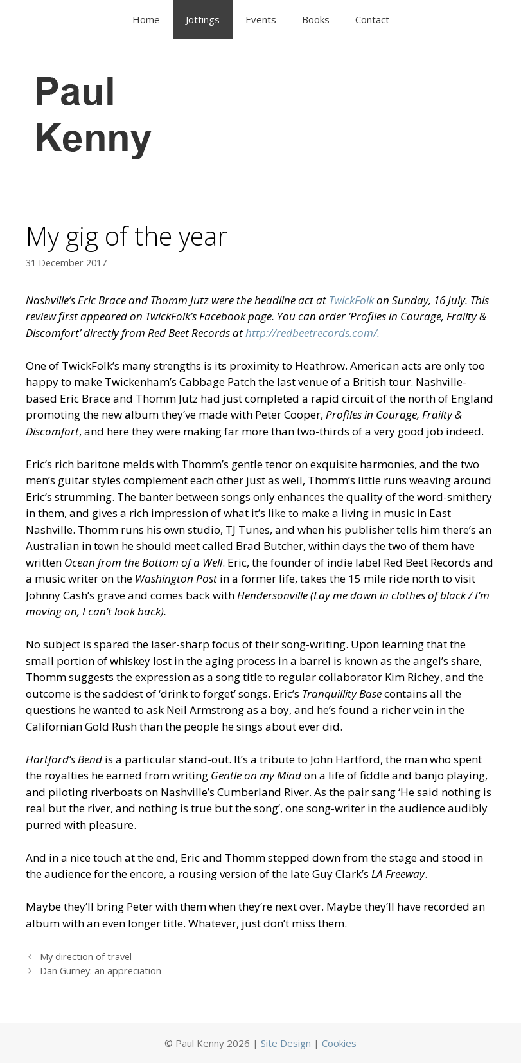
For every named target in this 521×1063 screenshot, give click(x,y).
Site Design (286, 1043)
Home (146, 19)
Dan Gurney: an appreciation (100, 971)
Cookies (339, 1043)
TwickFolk (352, 300)
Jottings (203, 19)
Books (316, 19)
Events (260, 19)
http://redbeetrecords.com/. (313, 332)
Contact (372, 19)
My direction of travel (86, 956)
